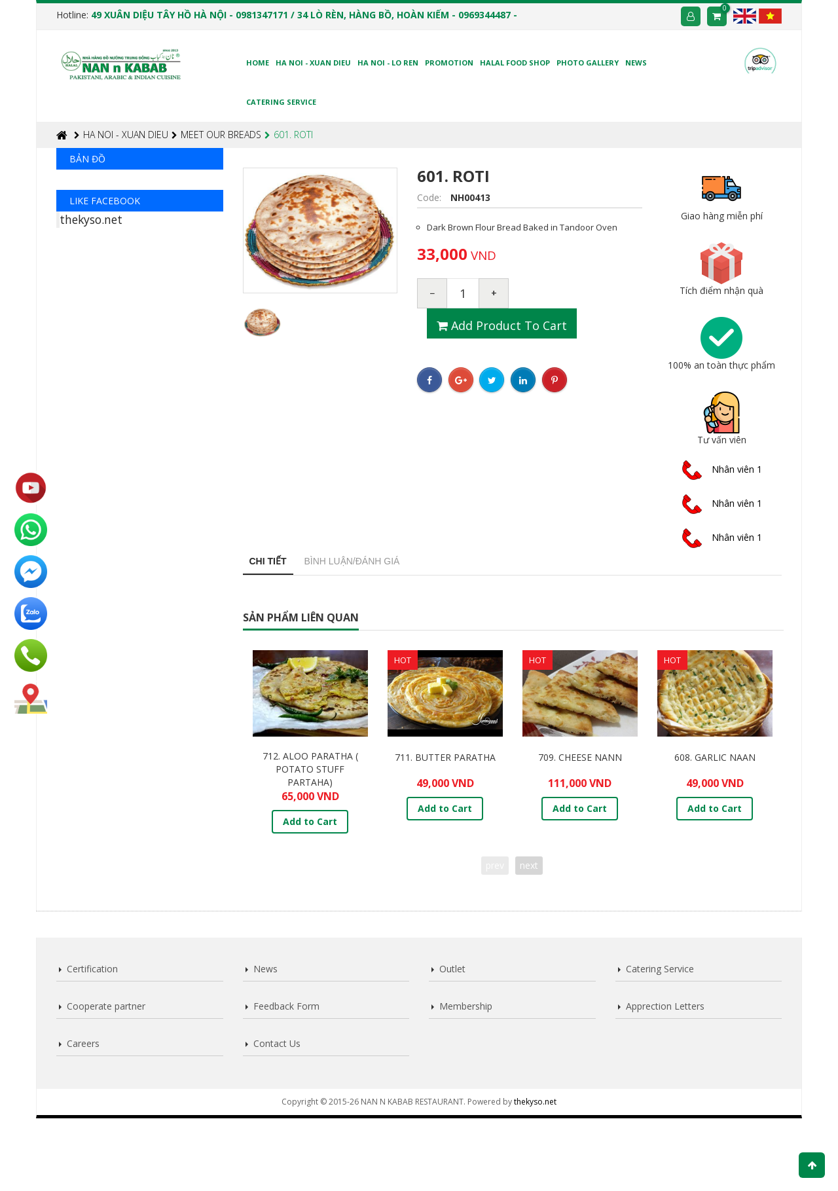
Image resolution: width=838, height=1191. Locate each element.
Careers (83, 1043)
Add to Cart (310, 821)
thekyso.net (91, 372)
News (265, 968)
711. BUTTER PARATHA (445, 757)
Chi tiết (268, 561)
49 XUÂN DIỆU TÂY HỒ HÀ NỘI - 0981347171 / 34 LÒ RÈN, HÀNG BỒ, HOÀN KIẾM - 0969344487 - (304, 15)
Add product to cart (502, 325)
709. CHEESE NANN (580, 757)
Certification (92, 968)
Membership (465, 1006)
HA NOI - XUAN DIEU (121, 134)
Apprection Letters (665, 1006)
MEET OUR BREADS (216, 134)
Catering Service (660, 968)
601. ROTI (288, 134)
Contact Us (277, 1043)
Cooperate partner (106, 1006)
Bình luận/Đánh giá (352, 561)
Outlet (452, 968)
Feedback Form (286, 1006)
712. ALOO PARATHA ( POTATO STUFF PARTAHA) (310, 769)
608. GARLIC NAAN (715, 757)
